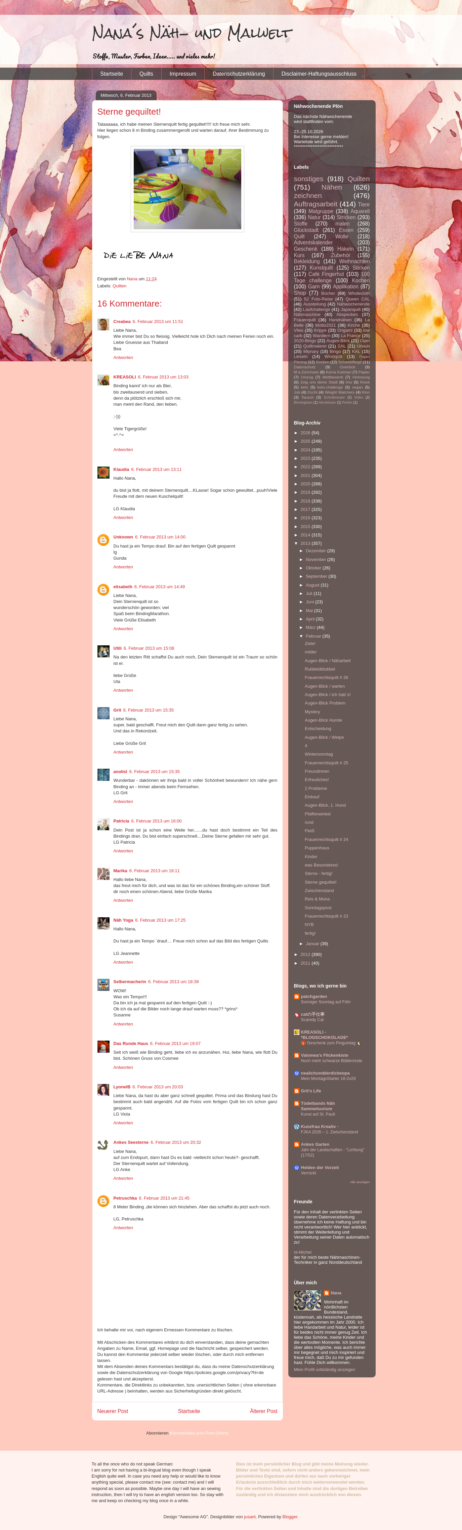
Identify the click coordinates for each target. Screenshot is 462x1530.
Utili (118, 648)
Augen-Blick (338, 340)
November (316, 559)
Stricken (346, 217)
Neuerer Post (112, 1411)
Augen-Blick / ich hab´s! (328, 694)
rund (309, 822)
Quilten (119, 285)
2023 (306, 458)
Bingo (335, 351)
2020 (306, 483)
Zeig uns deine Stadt (319, 382)
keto (304, 387)
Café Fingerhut (326, 274)
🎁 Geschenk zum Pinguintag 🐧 (331, 1043)
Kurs (299, 255)
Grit (117, 710)
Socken (322, 362)
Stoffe (300, 224)
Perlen (347, 402)
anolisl (120, 771)
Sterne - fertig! (318, 873)
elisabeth (123, 586)
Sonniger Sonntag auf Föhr (326, 1002)
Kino (366, 392)
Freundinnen (317, 771)
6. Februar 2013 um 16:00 (156, 820)
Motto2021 (325, 325)
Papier (364, 372)
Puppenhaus (317, 847)
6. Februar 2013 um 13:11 (156, 469)
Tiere (364, 204)
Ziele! (310, 643)
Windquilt (333, 356)
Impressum (183, 74)
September (317, 576)
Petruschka (125, 1198)
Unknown (123, 536)
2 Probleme (316, 788)
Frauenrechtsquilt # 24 (326, 839)
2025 (306, 441)
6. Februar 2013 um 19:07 (175, 1043)
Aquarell (360, 211)
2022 (306, 466)
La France (351, 335)
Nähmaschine (307, 314)
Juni (310, 601)
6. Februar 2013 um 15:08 (149, 648)
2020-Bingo (305, 340)
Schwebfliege (350, 362)
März (311, 627)
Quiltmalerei (315, 346)
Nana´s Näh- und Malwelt (191, 33)
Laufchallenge (316, 309)
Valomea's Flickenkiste (324, 1055)
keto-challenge (330, 387)
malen (342, 224)
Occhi (312, 392)
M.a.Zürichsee (306, 372)
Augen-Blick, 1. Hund (325, 805)
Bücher (328, 293)
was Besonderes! (321, 865)
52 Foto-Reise (318, 298)
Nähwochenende (353, 304)
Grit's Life (311, 1090)
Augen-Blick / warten (325, 686)
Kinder (311, 856)
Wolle (341, 236)
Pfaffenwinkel (318, 813)
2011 (306, 963)
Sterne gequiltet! (321, 882)
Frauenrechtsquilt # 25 (326, 762)
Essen (346, 230)
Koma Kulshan (338, 372)
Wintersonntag (319, 754)
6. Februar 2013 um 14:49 (159, 586)
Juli (309, 593)
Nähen (332, 187)
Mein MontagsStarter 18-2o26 (328, 1078)
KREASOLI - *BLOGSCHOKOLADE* (324, 1035)
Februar (314, 636)
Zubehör (340, 255)
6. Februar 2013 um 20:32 (176, 1142)
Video (358, 397)
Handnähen (340, 319)
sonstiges (309, 179)
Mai (310, 610)
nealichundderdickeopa (325, 1073)
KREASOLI (125, 376)
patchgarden (314, 996)
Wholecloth (359, 293)
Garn (314, 286)
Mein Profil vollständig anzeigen (324, 1369)
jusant (250, 1516)
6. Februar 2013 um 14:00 (160, 536)
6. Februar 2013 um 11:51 (158, 321)
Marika (120, 870)
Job (297, 392)
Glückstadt (306, 230)
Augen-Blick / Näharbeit (328, 660)
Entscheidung (318, 728)
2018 (306, 501)
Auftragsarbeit (315, 204)
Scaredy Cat (312, 1019)
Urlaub (363, 346)
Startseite (111, 74)
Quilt (299, 236)
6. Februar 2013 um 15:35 (148, 710)
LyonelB (122, 1086)
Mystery (312, 711)
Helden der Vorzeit (320, 1167)
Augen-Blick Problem (325, 703)
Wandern (321, 335)
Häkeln (345, 249)
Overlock (347, 367)
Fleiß (309, 830)
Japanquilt (351, 309)
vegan (357, 387)
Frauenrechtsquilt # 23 (326, 916)
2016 (306, 517)
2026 (306, 432)
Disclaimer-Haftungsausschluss (319, 74)
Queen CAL (358, 298)
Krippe (320, 330)
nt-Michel (303, 1252)
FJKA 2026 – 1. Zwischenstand (329, 1132)
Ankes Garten (315, 1144)
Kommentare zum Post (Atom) (199, 1433)
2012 (306, 954)
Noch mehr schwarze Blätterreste (331, 1060)
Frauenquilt (305, 319)
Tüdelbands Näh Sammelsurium (318, 1106)
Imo (349, 382)
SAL (342, 346)
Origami (345, 330)
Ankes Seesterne (131, 1142)
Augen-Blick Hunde (323, 720)
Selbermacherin (130, 981)
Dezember (316, 550)
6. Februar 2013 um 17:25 (160, 920)
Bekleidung (307, 261)
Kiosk (365, 382)
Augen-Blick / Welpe (324, 737)
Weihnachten (354, 261)
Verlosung (361, 377)
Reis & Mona (317, 898)
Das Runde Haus (131, 1043)
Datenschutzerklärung (239, 74)
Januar (313, 943)
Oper (365, 340)
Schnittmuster (334, 397)
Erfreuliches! (317, 779)
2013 (306, 543)
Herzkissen (327, 402)
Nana (336, 1292)
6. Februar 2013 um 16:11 (154, 870)
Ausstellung (314, 304)
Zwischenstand (319, 890)
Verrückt (308, 1173)
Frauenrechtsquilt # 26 (326, 677)
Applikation (346, 286)
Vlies (298, 330)
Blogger (289, 1516)
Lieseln (301, 356)
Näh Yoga (123, 920)
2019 (306, 492)
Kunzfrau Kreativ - (320, 1126)
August (313, 585)
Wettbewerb (332, 377)
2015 (306, 526)
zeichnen (308, 195)
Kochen (361, 280)
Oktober (314, 567)
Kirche (354, 325)
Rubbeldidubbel (320, 669)
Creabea (122, 321)
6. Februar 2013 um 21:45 (164, 1198)
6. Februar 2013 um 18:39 (173, 981)
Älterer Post (263, 1411)
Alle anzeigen (360, 1182)
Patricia (121, 820)
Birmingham (303, 402)
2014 (306, 534)
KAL (356, 351)
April (311, 618)
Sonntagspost (318, 907)
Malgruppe (320, 211)
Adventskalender (313, 242)
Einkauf (312, 796)
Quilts (146, 74)
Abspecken (347, 314)
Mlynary (311, 351)
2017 (306, 509)
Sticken (361, 268)
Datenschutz (305, 367)
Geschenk (306, 249)
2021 (306, 475)
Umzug (307, 377)
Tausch (307, 397)
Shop (300, 293)
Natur (314, 217)
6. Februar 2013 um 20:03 (157, 1086)
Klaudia (121, 469)
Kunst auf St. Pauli (318, 1114)
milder (311, 651)
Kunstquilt (321, 268)
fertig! (310, 933)
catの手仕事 (313, 1014)
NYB (309, 924)
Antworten (123, 357)
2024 (306, 449)
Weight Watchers (340, 392)
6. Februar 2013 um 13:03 (163, 376)
